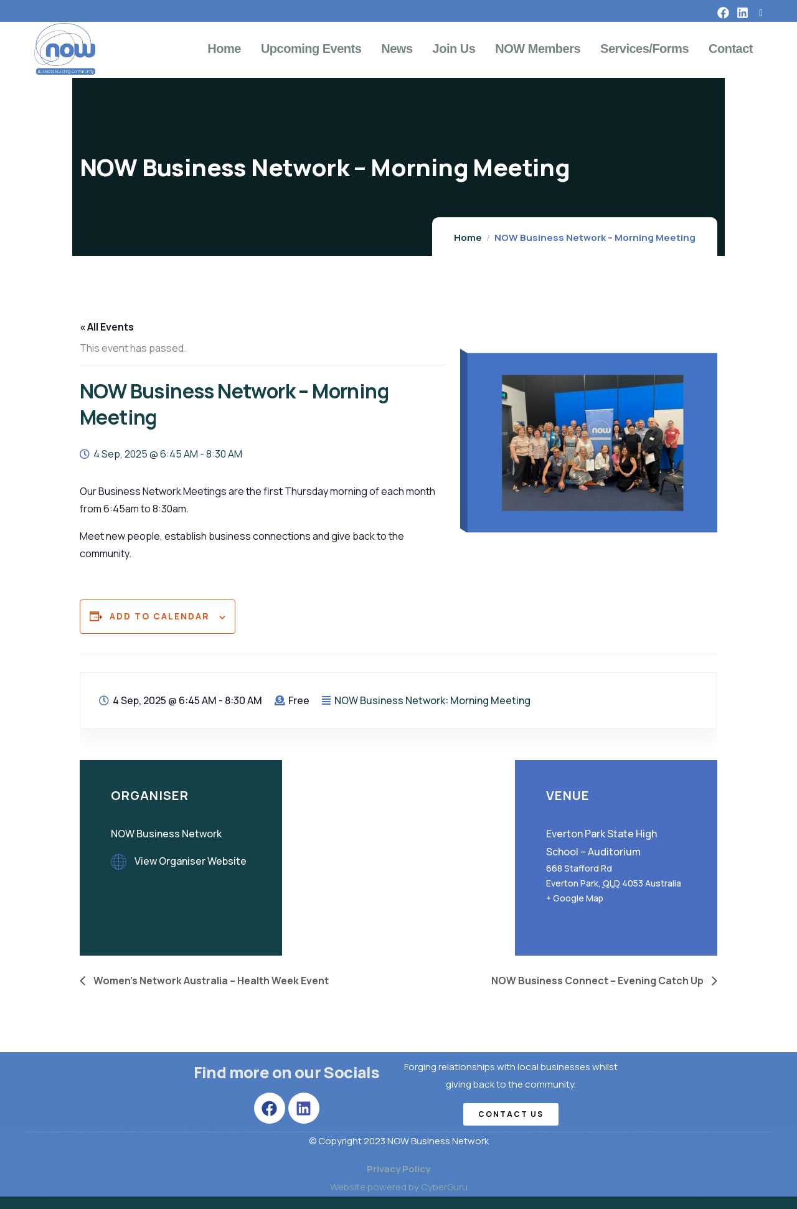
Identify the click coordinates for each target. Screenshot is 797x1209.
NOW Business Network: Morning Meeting (432, 700)
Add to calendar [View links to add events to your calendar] (160, 616)
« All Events (107, 327)
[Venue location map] (398, 856)
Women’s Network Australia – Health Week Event (210, 980)
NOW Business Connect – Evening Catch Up (598, 980)
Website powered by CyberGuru (399, 1186)
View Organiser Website (190, 861)
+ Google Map (574, 898)
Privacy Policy (398, 1168)
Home (468, 237)
